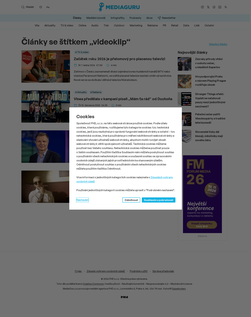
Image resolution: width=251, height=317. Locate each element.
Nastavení (82, 199)
